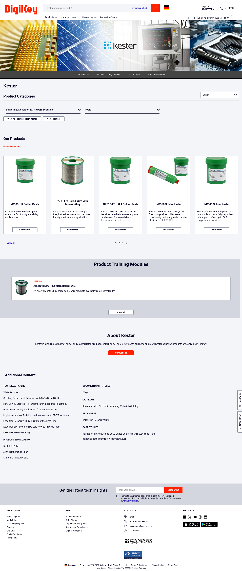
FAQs (85, 392)
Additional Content (156, 74)
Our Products (83, 74)
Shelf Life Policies (12, 446)
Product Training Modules (108, 74)
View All (11, 243)
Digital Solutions (14, 534)
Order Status (71, 520)
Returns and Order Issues (77, 527)
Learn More (24, 229)
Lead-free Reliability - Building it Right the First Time (29, 421)
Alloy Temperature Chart (16, 452)
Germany (70, 565)
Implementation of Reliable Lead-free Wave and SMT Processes (36, 415)
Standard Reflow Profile (15, 457)
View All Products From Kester (22, 119)
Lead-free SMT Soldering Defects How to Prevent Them (31, 426)
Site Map (11, 531)
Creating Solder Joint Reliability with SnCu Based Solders (32, 398)
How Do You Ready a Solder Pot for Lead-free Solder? (30, 409)
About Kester (134, 74)
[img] (21, 10)
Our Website (121, 353)
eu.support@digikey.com (138, 526)
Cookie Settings (174, 565)
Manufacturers (68, 17)
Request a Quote (108, 17)
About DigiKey (13, 516)
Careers (10, 527)
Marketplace (12, 520)
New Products (54, 119)
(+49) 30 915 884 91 (136, 521)
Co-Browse (131, 530)
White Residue (10, 392)
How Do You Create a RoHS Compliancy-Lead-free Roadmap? (35, 403)
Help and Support (74, 516)
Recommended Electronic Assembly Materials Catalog (110, 406)
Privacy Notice (131, 501)
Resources (87, 17)
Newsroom (12, 538)
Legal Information (74, 531)
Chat (129, 517)
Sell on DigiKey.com (16, 524)
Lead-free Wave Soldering (16, 432)
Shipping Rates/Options (76, 524)
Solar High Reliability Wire (96, 420)
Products (49, 17)
